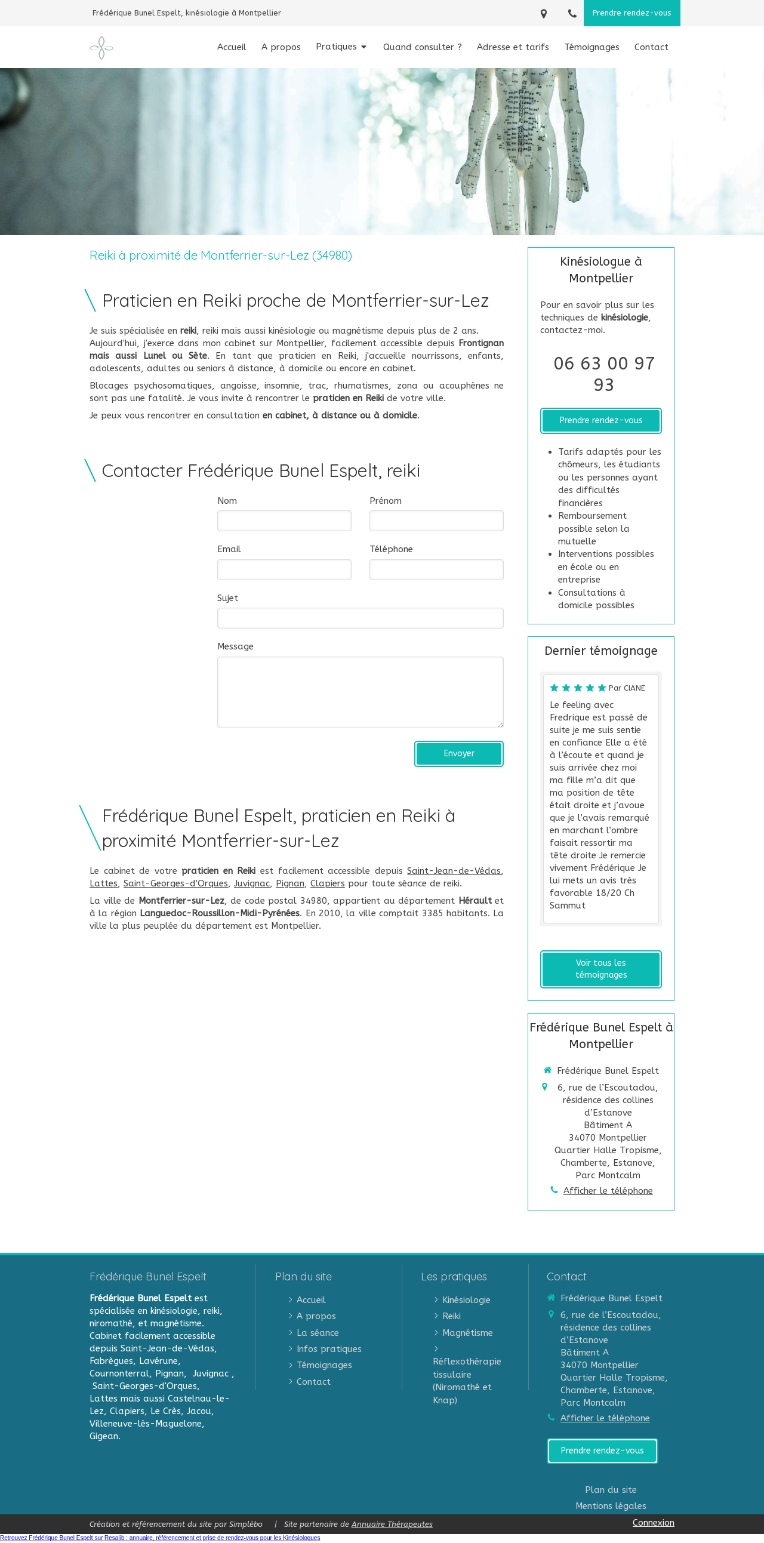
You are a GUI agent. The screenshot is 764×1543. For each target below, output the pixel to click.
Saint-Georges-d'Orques (176, 883)
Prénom (385, 500)
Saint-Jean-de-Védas (454, 871)
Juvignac (252, 883)
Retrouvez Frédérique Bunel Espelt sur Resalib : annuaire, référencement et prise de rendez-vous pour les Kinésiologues (160, 1538)
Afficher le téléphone (608, 1190)
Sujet (227, 598)
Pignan (290, 883)
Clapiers (327, 883)
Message (235, 646)
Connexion (653, 1522)
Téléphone (391, 549)
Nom (227, 500)
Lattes (104, 883)
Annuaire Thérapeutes (392, 1524)
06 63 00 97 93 (604, 374)
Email (229, 549)
